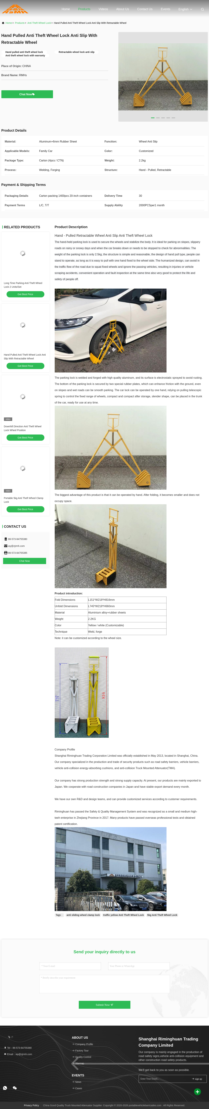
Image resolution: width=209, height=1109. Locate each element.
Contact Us (145, 9)
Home (66, 9)
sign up (197, 1078)
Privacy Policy (31, 1105)
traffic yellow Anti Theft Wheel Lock (123, 915)
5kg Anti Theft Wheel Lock (162, 915)
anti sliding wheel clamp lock (83, 915)
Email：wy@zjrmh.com (18, 1054)
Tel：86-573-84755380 (18, 1047)
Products (84, 9)
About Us (122, 9)
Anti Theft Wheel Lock (39, 23)
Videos (103, 9)
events (165, 9)
